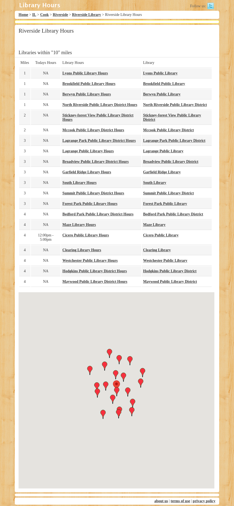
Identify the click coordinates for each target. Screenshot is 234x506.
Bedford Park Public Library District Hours (97, 214)
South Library (154, 183)
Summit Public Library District (168, 193)
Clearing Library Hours (81, 250)
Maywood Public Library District (170, 282)
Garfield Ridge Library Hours (86, 172)
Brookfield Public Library (164, 84)
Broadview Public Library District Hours (95, 162)
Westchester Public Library (165, 261)
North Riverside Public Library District (175, 105)
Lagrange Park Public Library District (174, 141)
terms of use (180, 501)
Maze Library (154, 225)
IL (34, 15)
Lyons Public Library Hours (85, 73)
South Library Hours (79, 183)
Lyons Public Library (160, 73)
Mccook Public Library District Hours (93, 130)
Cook (44, 15)
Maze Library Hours (79, 225)
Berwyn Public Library (161, 94)
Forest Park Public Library (165, 204)
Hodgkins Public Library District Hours (94, 271)
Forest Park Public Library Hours (89, 204)
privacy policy (204, 501)
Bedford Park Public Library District (173, 214)
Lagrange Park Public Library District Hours (99, 141)
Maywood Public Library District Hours (94, 282)
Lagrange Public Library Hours (88, 151)
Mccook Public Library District (168, 130)
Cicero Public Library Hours (85, 235)
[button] (116, 385)
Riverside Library (86, 15)
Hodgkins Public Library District (170, 271)
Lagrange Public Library (163, 151)
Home (23, 15)
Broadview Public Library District (170, 162)
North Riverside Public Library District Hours (99, 105)
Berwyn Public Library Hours (86, 94)
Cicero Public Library (161, 235)
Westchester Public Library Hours (90, 261)
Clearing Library (157, 250)
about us (161, 501)
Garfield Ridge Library (162, 172)
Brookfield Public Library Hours (88, 84)
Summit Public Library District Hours (93, 193)
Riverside (60, 15)
